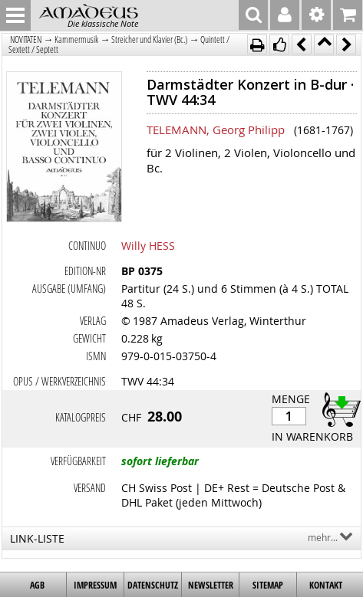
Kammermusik (76, 39)
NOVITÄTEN (25, 39)
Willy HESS (148, 245)
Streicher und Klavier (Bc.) (149, 39)
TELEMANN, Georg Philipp (216, 129)
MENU (15, 15)
